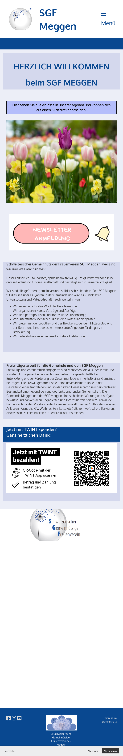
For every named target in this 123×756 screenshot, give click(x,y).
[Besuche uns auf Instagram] (14, 718)
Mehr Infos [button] (10, 751)
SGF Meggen (57, 19)
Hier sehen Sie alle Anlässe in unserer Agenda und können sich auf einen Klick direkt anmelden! (61, 107)
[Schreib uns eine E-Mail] (19, 718)
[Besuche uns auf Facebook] (8, 718)
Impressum (110, 718)
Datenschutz (109, 721)
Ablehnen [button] (93, 750)
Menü (108, 19)
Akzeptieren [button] (110, 750)
